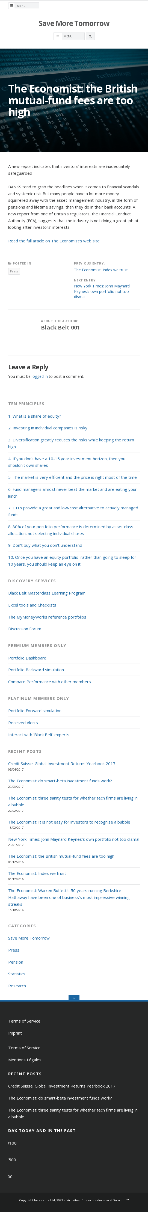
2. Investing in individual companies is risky (47, 427)
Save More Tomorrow (74, 23)
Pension (15, 962)
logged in (40, 376)
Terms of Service (24, 1021)
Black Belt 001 (60, 328)
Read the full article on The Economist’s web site (54, 240)
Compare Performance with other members (49, 681)
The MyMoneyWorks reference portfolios (47, 617)
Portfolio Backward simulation (36, 669)
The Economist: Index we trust (101, 269)
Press (14, 271)
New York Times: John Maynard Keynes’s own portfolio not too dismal (102, 291)
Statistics (16, 973)
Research (17, 985)
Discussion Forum (24, 628)
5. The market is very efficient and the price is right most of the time (72, 477)
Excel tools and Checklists (32, 605)
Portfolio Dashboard (27, 658)
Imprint (15, 1033)
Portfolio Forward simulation (34, 710)
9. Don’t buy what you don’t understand (45, 545)
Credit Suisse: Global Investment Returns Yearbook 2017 (62, 763)
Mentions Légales (25, 1059)
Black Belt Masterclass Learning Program (46, 593)
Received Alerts (23, 722)
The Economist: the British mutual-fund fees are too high (61, 856)
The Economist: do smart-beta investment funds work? (60, 780)
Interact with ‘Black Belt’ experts (38, 734)
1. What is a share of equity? (34, 416)
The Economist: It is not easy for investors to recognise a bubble (69, 822)
